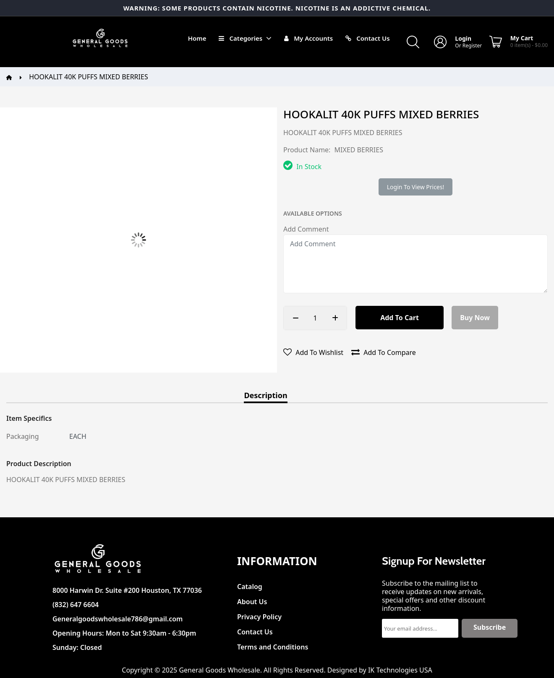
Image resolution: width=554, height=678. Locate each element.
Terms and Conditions (272, 644)
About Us (252, 599)
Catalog (249, 584)
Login (463, 38)
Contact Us (255, 629)
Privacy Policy (259, 614)
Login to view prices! (415, 187)
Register (472, 45)
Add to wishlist (313, 352)
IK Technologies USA (400, 670)
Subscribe (489, 627)
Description (265, 395)
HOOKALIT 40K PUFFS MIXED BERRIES (88, 76)
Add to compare (383, 352)
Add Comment (306, 229)
